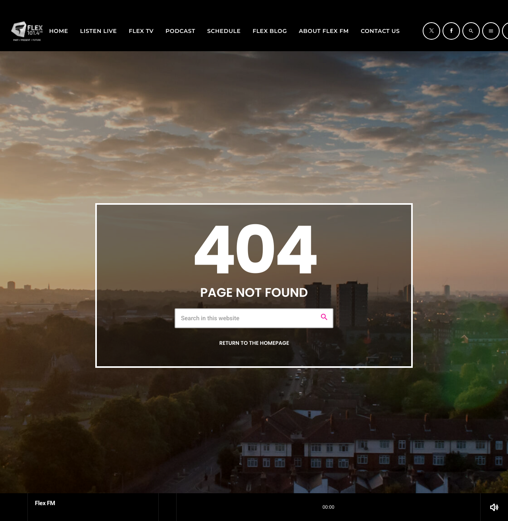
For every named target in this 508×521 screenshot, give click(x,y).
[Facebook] (492, 5)
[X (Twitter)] (482, 5)
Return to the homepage (254, 343)
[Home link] (27, 31)
